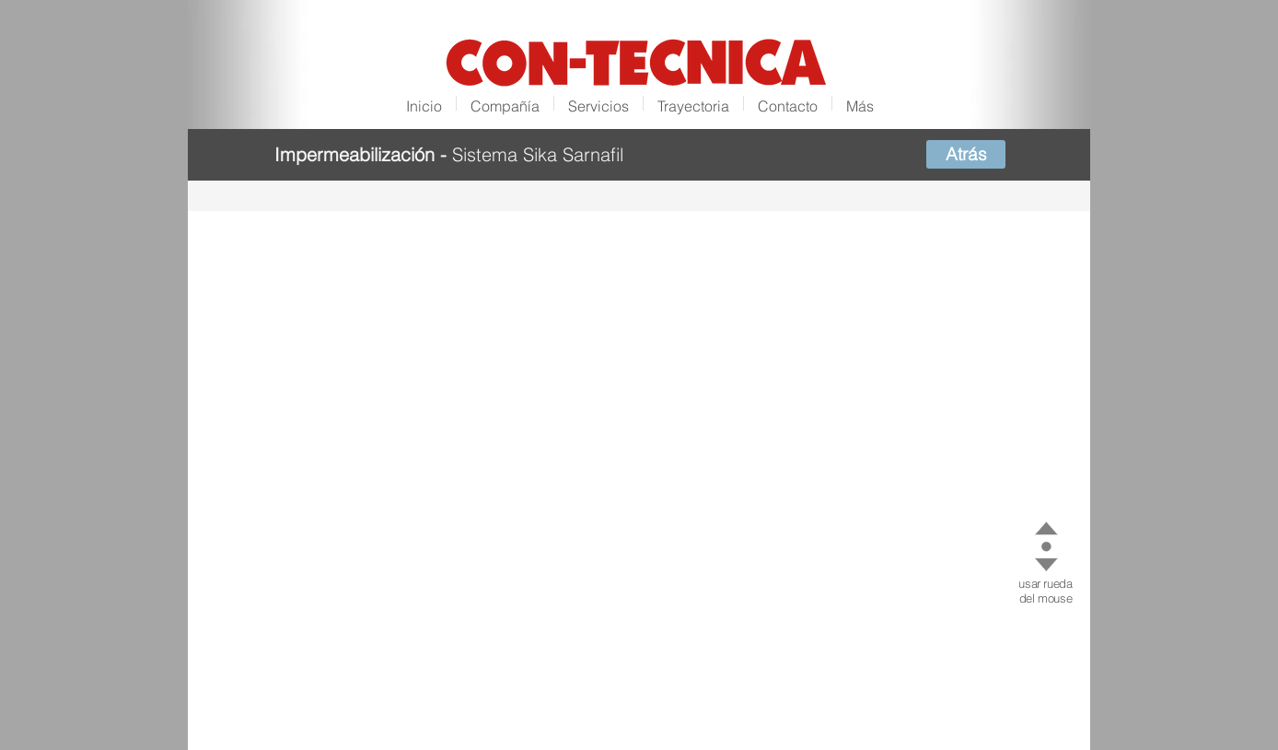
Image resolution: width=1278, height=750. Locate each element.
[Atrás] (965, 154)
